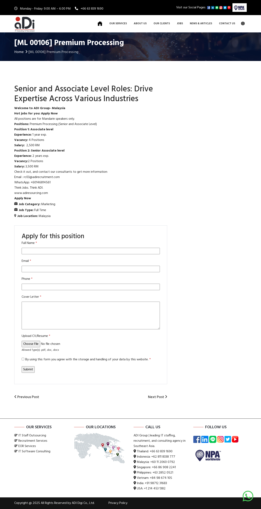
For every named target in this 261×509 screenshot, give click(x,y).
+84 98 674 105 (161, 478)
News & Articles (201, 23)
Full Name (29, 243)
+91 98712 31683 (156, 483)
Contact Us (227, 23)
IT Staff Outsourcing (32, 435)
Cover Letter (31, 297)
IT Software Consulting (34, 451)
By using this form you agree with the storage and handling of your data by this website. (88, 359)
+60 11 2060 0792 (162, 462)
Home (21, 52)
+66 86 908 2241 (164, 467)
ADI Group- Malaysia (49, 108)
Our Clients (162, 23)
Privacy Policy (117, 503)
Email (26, 261)
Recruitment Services (32, 441)
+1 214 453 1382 (155, 488)
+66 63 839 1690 (92, 8)
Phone (27, 279)
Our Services (118, 23)
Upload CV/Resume (36, 336)
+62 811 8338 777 (163, 456)
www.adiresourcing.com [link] (31, 193)
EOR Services (27, 446)
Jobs (180, 23)
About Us (140, 23)
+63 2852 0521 (163, 472)
